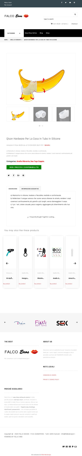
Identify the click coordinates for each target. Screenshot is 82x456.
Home (6, 40)
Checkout (75, 24)
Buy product (6, 284)
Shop (47, 33)
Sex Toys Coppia (37, 161)
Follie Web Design (46, 454)
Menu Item (8, 3)
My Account (8, 5)
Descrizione (13, 189)
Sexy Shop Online (31, 33)
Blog (41, 33)
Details (47, 145)
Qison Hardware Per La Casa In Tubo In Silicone (40, 40)
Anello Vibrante (15, 40)
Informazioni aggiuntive (30, 189)
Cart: (56, 24)
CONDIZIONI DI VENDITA (49, 375)
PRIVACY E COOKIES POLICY (51, 379)
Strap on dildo (10, 273)
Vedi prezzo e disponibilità (24, 167)
